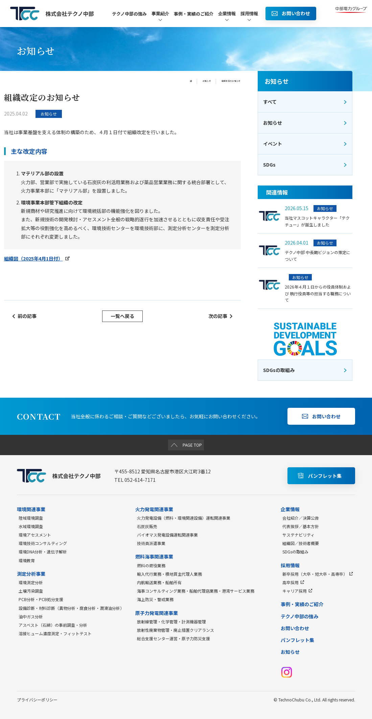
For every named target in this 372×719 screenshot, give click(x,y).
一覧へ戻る (122, 316)
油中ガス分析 (31, 616)
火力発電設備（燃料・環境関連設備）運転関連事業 (183, 518)
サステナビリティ (298, 535)
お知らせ (187, 81)
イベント (305, 143)
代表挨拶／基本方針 (300, 526)
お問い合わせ (295, 628)
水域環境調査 (31, 526)
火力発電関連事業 (154, 509)
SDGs (305, 164)
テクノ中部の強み (129, 13)
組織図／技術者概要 (300, 543)
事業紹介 (160, 16)
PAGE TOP (186, 445)
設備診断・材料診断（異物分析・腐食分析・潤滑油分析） (71, 608)
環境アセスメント (35, 535)
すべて (305, 101)
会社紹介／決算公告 (300, 518)
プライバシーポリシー (37, 699)
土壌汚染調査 (31, 591)
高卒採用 (293, 582)
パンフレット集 (297, 640)
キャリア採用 (297, 591)
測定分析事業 (31, 573)
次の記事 (220, 316)
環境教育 (27, 560)
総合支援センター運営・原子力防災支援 (173, 638)
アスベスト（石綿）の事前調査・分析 (53, 625)
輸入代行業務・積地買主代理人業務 (169, 574)
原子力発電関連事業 (156, 613)
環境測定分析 (31, 582)
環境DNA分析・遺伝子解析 (43, 551)
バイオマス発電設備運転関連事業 (167, 535)
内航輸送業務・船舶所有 (159, 582)
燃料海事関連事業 (154, 556)
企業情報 (227, 16)
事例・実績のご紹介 (193, 13)
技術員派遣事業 (151, 543)
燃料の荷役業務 (151, 565)
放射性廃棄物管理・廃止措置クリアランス (175, 630)
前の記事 (24, 316)
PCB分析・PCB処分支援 (41, 599)
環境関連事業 (31, 509)
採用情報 (249, 16)
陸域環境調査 (31, 518)
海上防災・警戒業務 (155, 599)
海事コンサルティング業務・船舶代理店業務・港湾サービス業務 (195, 591)
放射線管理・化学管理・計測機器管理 (171, 621)
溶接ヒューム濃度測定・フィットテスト (55, 633)
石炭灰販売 (147, 526)
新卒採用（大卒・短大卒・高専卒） (317, 574)
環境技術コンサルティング (43, 543)
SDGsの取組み (295, 551)
